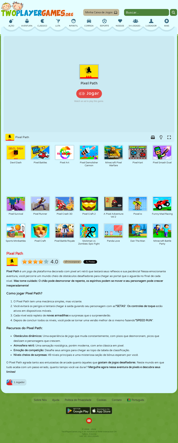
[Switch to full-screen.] (169, 137)
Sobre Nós (40, 400)
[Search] (173, 12)
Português (135, 400)
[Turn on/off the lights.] (161, 137)
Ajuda (55, 400)
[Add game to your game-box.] (152, 137)
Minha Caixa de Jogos (101, 12)
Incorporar (72, 261)
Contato (117, 400)
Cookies (101, 400)
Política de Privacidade (78, 400)
